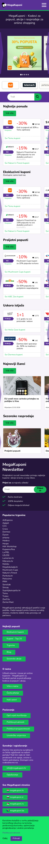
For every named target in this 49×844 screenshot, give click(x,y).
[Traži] (20, 97)
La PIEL (5, 552)
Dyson (5, 535)
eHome (5, 538)
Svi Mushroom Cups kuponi (17, 272)
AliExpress (7, 520)
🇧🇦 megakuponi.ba (15, 811)
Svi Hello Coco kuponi (15, 330)
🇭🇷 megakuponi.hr (15, 791)
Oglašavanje (12, 775)
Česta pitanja (13, 693)
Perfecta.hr (7, 576)
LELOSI (5, 555)
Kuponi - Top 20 (14, 639)
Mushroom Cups (10, 570)
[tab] (21, 74)
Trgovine (11, 645)
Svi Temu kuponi (12, 138)
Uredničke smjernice (16, 736)
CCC (4, 526)
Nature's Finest (9, 573)
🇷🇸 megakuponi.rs (15, 804)
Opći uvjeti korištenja (16, 715)
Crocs (5, 529)
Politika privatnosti (15, 722)
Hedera (5, 541)
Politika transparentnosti (18, 729)
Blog (9, 652)
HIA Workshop (9, 547)
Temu (5, 593)
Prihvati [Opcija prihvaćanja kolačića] (16, 838)
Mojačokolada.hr (10, 567)
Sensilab (6, 585)
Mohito (5, 564)
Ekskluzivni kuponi (15, 632)
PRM (4, 582)
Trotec (5, 596)
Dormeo (6, 532)
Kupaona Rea (8, 549)
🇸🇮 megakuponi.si (15, 797)
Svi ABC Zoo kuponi (14, 297)
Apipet (5, 523)
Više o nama (12, 686)
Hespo (5, 544)
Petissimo (7, 579)
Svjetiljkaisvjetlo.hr (11, 591)
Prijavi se (40, 489)
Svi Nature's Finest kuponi (17, 163)
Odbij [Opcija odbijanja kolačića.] (4, 838)
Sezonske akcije (14, 659)
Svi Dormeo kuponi (14, 355)
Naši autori (12, 700)
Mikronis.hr (7, 561)
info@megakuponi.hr (16, 768)
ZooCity (6, 599)
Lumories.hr (8, 558)
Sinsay (5, 588)
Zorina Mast (8, 602)
